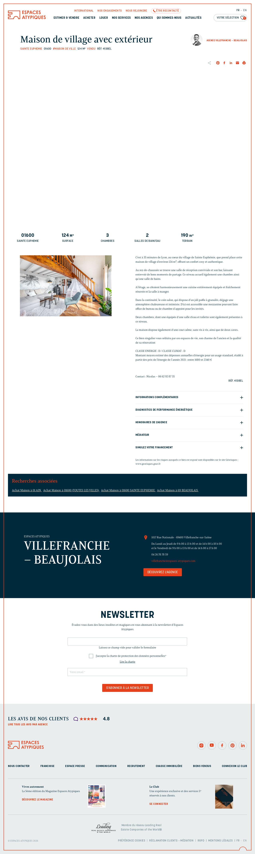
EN (245, 10)
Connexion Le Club (234, 766)
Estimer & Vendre (66, 18)
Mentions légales (220, 840)
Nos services (121, 18)
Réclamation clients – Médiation (171, 840)
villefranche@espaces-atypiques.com (173, 561)
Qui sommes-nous (169, 18)
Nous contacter (19, 766)
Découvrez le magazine (37, 799)
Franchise (47, 766)
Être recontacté (167, 10)
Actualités (193, 18)
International (83, 10)
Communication (106, 766)
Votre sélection (231, 18)
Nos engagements (109, 10)
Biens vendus (202, 766)
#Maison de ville (64, 48)
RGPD (201, 840)
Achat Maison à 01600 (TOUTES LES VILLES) (71, 490)
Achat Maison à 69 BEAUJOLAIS (178, 490)
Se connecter (158, 804)
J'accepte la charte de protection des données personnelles (131, 656)
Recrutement (136, 766)
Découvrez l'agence (162, 572)
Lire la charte (127, 661)
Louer (103, 18)
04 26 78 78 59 (159, 554)
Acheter (89, 18)
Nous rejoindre (136, 10)
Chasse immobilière (169, 766)
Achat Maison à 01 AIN (27, 490)
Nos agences (144, 18)
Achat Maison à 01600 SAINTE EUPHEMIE (128, 490)
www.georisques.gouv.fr (148, 463)
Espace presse (75, 766)
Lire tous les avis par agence (28, 724)
